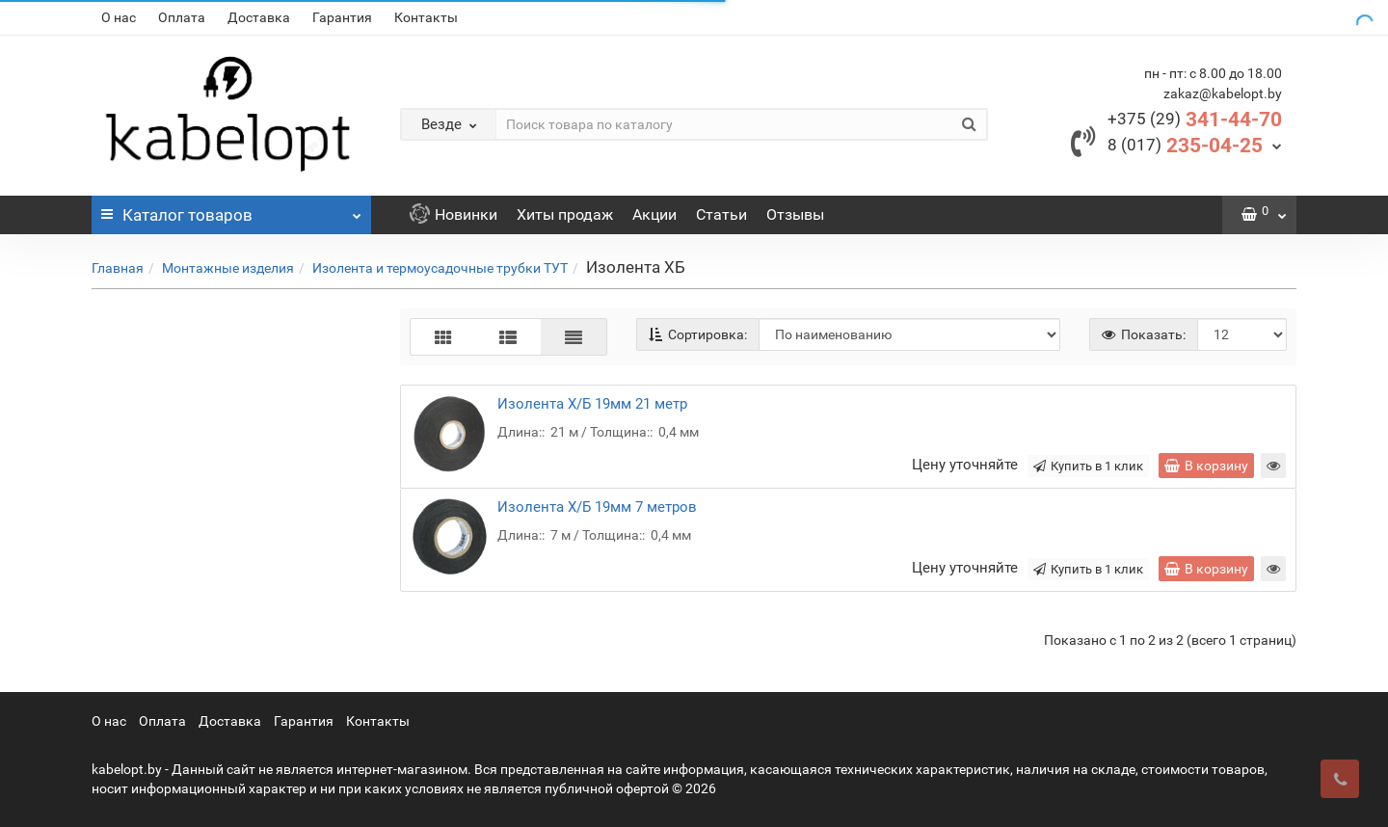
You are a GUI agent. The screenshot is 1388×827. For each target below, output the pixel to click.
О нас (118, 17)
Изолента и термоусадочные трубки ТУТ (440, 268)
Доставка (258, 17)
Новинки (453, 214)
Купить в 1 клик (1088, 466)
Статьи (721, 214)
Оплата (181, 17)
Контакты (426, 17)
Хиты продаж (565, 214)
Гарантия (342, 17)
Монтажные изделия (228, 268)
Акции (654, 214)
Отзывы (795, 214)
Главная (118, 268)
